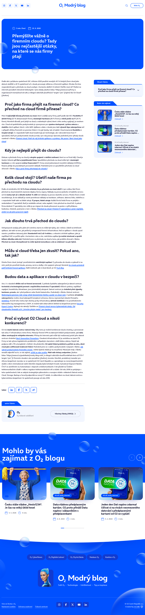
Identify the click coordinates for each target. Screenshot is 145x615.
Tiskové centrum (41, 607)
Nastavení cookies (9, 607)
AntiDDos (5, 301)
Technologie (61, 12)
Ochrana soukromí (25, 607)
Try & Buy (60, 268)
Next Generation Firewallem (27, 338)
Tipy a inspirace (94, 12)
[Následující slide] (139, 457)
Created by (134, 606)
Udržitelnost (77, 12)
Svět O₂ (47, 12)
